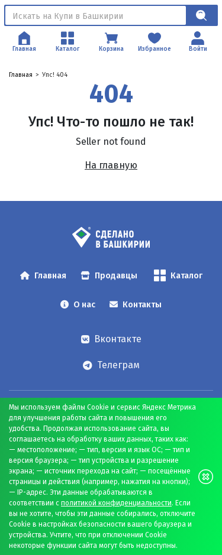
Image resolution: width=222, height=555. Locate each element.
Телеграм (111, 365)
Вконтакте (111, 339)
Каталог (178, 275)
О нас (77, 305)
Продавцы (109, 276)
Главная (21, 75)
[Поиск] (95, 15)
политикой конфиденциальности (116, 503)
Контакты (136, 305)
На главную (111, 165)
